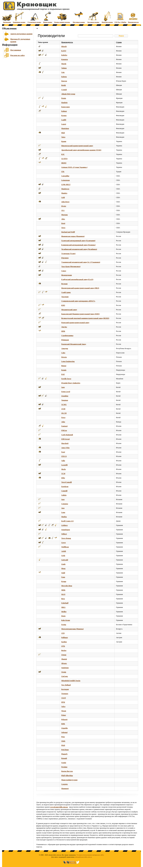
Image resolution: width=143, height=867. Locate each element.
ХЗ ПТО (64, 159)
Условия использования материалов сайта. (90, 855)
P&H (63, 745)
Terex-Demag (66, 538)
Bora (63, 599)
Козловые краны (93, 17)
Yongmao (64, 400)
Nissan (63, 711)
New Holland (66, 685)
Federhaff (64, 603)
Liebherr (64, 525)
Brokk (63, 85)
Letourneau (65, 180)
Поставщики (15, 50)
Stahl (63, 573)
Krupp (63, 581)
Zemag (63, 655)
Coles (63, 353)
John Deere (65, 202)
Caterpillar (65, 176)
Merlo (63, 469)
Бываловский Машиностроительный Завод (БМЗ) (80, 314)
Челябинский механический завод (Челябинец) (79, 249)
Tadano (64, 68)
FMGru (64, 430)
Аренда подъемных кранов (21, 34)
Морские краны (107, 17)
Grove (63, 543)
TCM (63, 474)
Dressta (64, 357)
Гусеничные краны (34, 17)
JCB (63, 633)
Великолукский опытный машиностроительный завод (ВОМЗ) (85, 318)
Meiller (63, 612)
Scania (63, 763)
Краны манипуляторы (62, 17)
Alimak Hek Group (68, 94)
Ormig (63, 672)
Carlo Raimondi (67, 435)
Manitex (64, 193)
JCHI (63, 409)
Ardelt (63, 551)
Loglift (63, 120)
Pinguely (64, 754)
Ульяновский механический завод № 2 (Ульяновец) (80, 262)
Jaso (63, 508)
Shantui (64, 659)
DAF (63, 374)
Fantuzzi (64, 426)
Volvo (63, 707)
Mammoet (65, 788)
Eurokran (64, 486)
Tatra (63, 137)
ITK (62, 172)
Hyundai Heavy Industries (70, 383)
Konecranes (65, 107)
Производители (133, 17)
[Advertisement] (16, 80)
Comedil (64, 491)
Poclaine (64, 767)
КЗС (63, 154)
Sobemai (64, 732)
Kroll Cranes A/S (67, 521)
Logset (63, 124)
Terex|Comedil (66, 482)
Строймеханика (67, 336)
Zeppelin (64, 728)
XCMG (64, 405)
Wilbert (64, 534)
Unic (63, 72)
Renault (64, 758)
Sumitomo (65, 668)
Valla (63, 461)
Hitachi (64, 46)
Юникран (65, 340)
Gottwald (64, 560)
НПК (63, 331)
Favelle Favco (66, 379)
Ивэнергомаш (66, 275)
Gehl (63, 197)
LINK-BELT (66, 185)
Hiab (63, 133)
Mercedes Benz (66, 586)
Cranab (64, 90)
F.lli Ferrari (65, 439)
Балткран (65, 689)
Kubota (64, 77)
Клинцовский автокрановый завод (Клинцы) (78, 245)
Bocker (63, 650)
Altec (63, 219)
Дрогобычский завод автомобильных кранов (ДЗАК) (81, 150)
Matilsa (64, 517)
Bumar (63, 366)
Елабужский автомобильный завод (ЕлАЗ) (77, 279)
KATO (63, 51)
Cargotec (64, 784)
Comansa (64, 504)
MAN (63, 594)
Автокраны (7, 17)
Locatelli (64, 465)
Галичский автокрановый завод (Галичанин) (78, 241)
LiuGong (64, 676)
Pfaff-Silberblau (67, 776)
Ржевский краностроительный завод (75, 323)
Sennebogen (65, 530)
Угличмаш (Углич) (68, 254)
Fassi (63, 452)
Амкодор (64, 348)
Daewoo (64, 81)
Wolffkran (65, 547)
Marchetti (64, 443)
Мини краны (48, 17)
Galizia (63, 495)
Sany (63, 387)
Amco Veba (65, 448)
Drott (63, 223)
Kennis (63, 370)
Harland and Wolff (68, 232)
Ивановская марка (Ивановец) (72, 236)
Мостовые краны (79, 17)
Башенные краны (19, 17)
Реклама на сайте (17, 55)
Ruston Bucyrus (67, 771)
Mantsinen (65, 128)
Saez (63, 499)
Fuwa (63, 417)
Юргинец (65, 258)
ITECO (64, 456)
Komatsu (64, 59)
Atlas (63, 422)
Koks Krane (65, 620)
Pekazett (64, 719)
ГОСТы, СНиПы (120, 17)
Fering (63, 625)
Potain (63, 98)
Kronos (64, 115)
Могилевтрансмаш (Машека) (72, 629)
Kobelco (64, 55)
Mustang (64, 215)
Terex (63, 228)
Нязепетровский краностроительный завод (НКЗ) (80, 288)
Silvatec (64, 663)
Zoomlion (64, 396)
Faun (63, 577)
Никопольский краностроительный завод (77, 146)
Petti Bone (65, 750)
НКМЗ (63, 163)
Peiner (63, 715)
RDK (63, 724)
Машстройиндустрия (69, 780)
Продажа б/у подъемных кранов (20, 40)
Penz (63, 737)
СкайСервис (66, 292)
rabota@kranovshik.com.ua (83, 857)
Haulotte (64, 103)
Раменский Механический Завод (73, 344)
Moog (63, 568)
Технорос (64, 694)
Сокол (63, 271)
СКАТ (63, 698)
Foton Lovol (65, 392)
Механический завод (69, 310)
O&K (63, 741)
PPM (63, 702)
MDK (63, 590)
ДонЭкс (64, 327)
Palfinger (64, 637)
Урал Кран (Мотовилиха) (70, 266)
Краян (63, 141)
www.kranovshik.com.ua (59, 807)
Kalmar (64, 111)
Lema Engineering (68, 361)
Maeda (63, 64)
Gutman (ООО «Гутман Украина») (74, 167)
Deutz (63, 616)
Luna (63, 512)
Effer (63, 478)
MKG (63, 607)
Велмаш (64, 284)
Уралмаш (65, 297)
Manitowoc (65, 189)
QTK (63, 646)
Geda (63, 556)
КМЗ (63, 305)
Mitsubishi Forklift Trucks (70, 681)
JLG (63, 210)
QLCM (63, 413)
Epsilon (64, 642)
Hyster (63, 206)
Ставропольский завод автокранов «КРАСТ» (78, 301)
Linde (63, 564)
